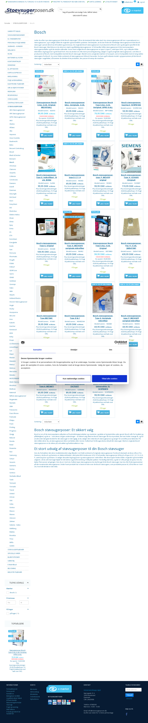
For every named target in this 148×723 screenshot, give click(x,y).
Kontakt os (10, 694)
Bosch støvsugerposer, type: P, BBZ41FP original (103, 179)
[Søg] (100, 9)
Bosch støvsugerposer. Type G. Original (46, 248)
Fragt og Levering (12, 707)
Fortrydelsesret (11, 689)
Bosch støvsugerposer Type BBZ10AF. (46, 322)
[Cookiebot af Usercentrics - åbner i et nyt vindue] (116, 342)
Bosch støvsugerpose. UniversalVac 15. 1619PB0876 (103, 394)
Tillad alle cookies (109, 379)
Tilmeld (129, 695)
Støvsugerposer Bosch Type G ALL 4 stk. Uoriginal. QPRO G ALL (17, 652)
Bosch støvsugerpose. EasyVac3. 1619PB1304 (131, 103)
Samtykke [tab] (37, 349)
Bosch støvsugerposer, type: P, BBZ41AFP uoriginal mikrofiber (131, 324)
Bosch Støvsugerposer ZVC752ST (75, 392)
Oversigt (9, 705)
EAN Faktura (10, 709)
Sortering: (37, 64)
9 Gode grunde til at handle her (13, 713)
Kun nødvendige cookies (73, 379)
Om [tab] (110, 349)
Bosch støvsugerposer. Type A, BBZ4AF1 (46, 392)
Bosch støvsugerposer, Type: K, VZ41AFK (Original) (131, 179)
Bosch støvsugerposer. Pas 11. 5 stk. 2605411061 (131, 249)
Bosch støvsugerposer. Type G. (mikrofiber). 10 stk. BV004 (46, 179)
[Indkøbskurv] (129, 2)
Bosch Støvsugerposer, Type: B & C (75, 322)
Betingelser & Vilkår (13, 696)
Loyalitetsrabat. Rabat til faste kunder (14, 699)
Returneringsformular (13, 702)
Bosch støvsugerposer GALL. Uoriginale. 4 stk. (75, 103)
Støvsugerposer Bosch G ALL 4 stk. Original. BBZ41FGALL (46, 104)
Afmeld (129, 699)
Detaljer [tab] (74, 349)
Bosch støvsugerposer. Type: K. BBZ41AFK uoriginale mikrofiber (75, 249)
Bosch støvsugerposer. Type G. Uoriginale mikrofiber (103, 324)
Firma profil (10, 691)
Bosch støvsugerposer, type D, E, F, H (75, 177)
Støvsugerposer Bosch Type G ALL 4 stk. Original (103, 249)
